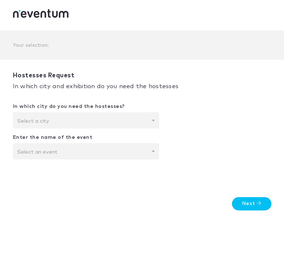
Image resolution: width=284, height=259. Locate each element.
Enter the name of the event (53, 137)
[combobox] (86, 120)
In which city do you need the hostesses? (69, 106)
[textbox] (84, 121)
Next (251, 203)
